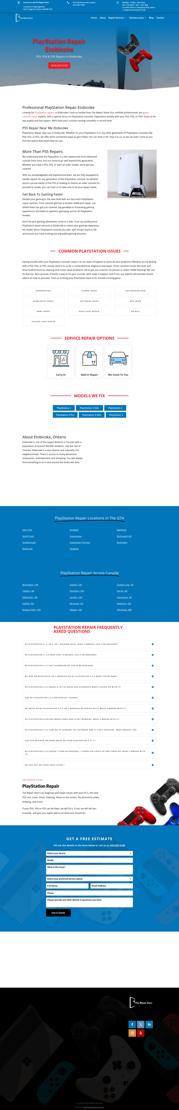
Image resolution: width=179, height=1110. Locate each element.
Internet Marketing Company (94, 1106)
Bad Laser (135, 301)
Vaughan (74, 548)
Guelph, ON (76, 584)
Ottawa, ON (76, 609)
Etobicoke (27, 548)
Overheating (43, 291)
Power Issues (89, 291)
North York (28, 536)
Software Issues (89, 301)
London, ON (76, 597)
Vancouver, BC (124, 597)
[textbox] (87, 853)
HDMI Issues (43, 311)
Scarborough (29, 542)
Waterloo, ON (124, 603)
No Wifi (135, 311)
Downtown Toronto (80, 542)
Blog (151, 17)
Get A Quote (58, 912)
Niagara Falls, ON (31, 609)
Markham (122, 529)
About (103, 17)
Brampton (122, 542)
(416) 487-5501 (79, 5)
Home (94, 17)
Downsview (76, 536)
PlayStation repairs (44, 112)
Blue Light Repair (89, 311)
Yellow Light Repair (43, 321)
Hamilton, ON (77, 590)
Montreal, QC (76, 603)
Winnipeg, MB (124, 609)
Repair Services (116, 17)
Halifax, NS (28, 603)
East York (27, 529)
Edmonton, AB (29, 597)
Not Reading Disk (136, 291)
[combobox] (89, 853)
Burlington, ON (30, 584)
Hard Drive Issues (43, 301)
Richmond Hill (124, 536)
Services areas (136, 17)
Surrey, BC (122, 590)
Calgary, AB (28, 590)
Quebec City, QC (125, 584)
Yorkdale (74, 529)
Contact (160, 17)
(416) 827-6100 (59, 65)
